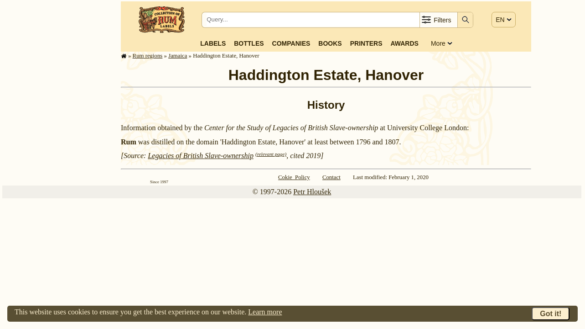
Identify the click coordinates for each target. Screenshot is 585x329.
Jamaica (177, 56)
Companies (291, 43)
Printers (366, 43)
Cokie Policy (294, 177)
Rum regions (148, 56)
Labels (213, 43)
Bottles (249, 43)
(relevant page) (270, 154)
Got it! (550, 314)
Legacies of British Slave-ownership (201, 155)
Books (330, 43)
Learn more (265, 312)
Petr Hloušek (312, 192)
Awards (404, 43)
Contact (331, 177)
